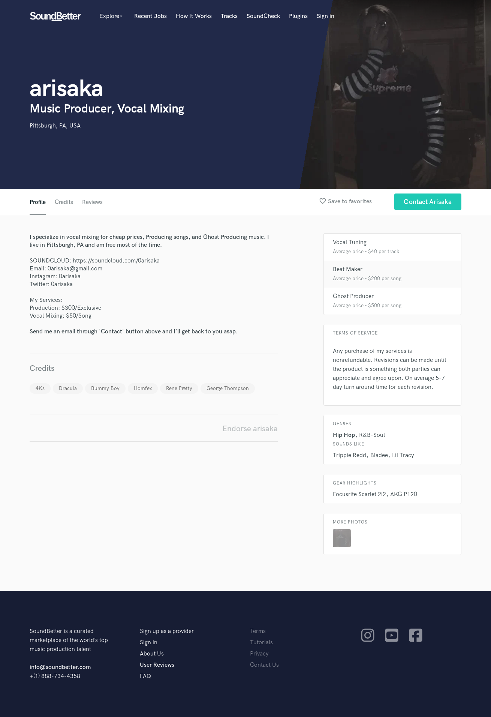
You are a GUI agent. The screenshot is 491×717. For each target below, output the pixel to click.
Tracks (229, 16)
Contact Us (264, 665)
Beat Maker (347, 269)
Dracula (68, 388)
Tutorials (261, 642)
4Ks (40, 388)
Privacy (259, 653)
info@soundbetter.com (60, 667)
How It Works (194, 16)
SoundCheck (263, 16)
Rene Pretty (179, 388)
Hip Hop (344, 435)
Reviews (92, 202)
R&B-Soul (372, 435)
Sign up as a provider (167, 631)
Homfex (143, 388)
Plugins (298, 16)
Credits (64, 202)
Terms (258, 631)
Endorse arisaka (250, 429)
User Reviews (157, 665)
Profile (38, 202)
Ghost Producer (353, 296)
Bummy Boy (105, 388)
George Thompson (228, 388)
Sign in (325, 16)
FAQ (145, 676)
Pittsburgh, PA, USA (55, 125)
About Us (152, 653)
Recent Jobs (150, 16)
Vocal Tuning (350, 242)
